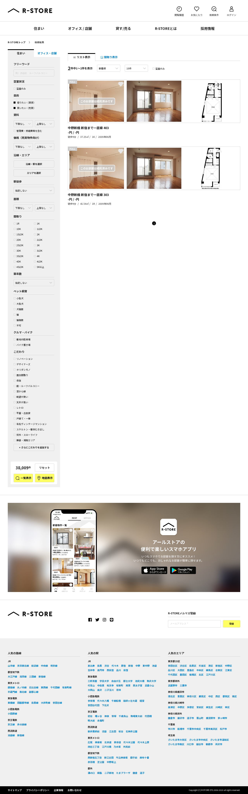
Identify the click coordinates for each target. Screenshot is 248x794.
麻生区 (209, 707)
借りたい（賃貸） (25, 102)
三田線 (32, 676)
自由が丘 (116, 681)
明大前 (91, 720)
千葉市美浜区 (210, 728)
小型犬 (18, 298)
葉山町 (199, 718)
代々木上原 (143, 742)
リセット (44, 467)
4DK (17, 261)
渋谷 (106, 665)
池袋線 (11, 735)
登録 (231, 624)
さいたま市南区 (176, 744)
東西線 (44, 687)
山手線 (11, 665)
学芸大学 (104, 681)
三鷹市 (183, 685)
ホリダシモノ (22, 369)
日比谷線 (33, 687)
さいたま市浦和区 (219, 739)
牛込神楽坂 (122, 757)
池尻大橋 (139, 681)
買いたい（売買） (25, 108)
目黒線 (34, 702)
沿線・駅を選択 (34, 164)
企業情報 (58, 790)
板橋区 (192, 674)
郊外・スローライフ (25, 434)
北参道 (107, 742)
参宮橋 (91, 700)
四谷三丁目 (93, 746)
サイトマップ (15, 790)
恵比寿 (91, 665)
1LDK (38, 228)
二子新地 (109, 772)
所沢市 (218, 744)
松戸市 (223, 728)
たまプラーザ (123, 772)
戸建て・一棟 (22, 418)
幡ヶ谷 (98, 716)
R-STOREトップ (16, 42)
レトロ (18, 407)
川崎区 (218, 707)
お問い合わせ (75, 790)
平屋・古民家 (22, 413)
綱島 (99, 772)
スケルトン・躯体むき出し (29, 429)
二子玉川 (109, 689)
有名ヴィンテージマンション (30, 423)
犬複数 (18, 309)
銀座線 (11, 687)
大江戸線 (12, 676)
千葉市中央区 (194, 728)
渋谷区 (183, 665)
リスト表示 (81, 57)
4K (37, 256)
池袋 (154, 665)
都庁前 (133, 757)
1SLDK (18, 234)
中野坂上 (111, 762)
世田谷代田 (93, 705)
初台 (90, 716)
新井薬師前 (93, 731)
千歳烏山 (123, 716)
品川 (118, 670)
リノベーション (23, 358)
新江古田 (109, 757)
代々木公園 (129, 742)
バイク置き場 (22, 344)
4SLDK (18, 266)
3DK (17, 250)
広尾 (90, 742)
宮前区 (199, 707)
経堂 (142, 700)
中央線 (44, 665)
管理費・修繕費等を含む (28, 130)
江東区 (228, 670)
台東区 (218, 670)
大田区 (180, 670)
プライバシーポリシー (37, 790)
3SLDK (18, 256)
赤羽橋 (91, 762)
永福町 (100, 720)
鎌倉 (135, 772)
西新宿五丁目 (95, 757)
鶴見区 (202, 696)
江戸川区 (210, 674)
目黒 (99, 665)
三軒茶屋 (92, 681)
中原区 (180, 707)
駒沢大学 (151, 681)
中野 (137, 665)
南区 (234, 696)
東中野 (146, 665)
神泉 (106, 716)
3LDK (38, 250)
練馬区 (209, 670)
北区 (201, 674)
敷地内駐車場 (22, 339)
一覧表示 (23, 478)
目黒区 (192, 665)
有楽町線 (66, 687)
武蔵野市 (172, 685)
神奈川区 (191, 696)
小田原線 (12, 713)
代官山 (91, 685)
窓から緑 (20, 391)
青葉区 (180, 696)
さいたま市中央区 (198, 739)
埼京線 (53, 665)
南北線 (23, 691)
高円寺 (100, 670)
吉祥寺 (91, 670)
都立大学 (128, 681)
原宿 (123, 665)
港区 (210, 665)
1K (37, 223)
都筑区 (226, 696)
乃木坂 (117, 746)
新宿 (130, 665)
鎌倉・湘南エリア (24, 440)
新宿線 (42, 676)
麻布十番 (144, 757)
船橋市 (180, 728)
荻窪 (125, 670)
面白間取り (21, 375)
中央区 (199, 670)
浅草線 (23, 676)
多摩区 (190, 707)
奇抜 (17, 380)
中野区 (228, 665)
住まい (39, 28)
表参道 (117, 742)
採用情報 (207, 28)
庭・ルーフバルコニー (27, 386)
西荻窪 (110, 670)
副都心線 (33, 691)
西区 (217, 696)
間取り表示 (109, 57)
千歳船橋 (116, 700)
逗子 (142, 772)
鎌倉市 (171, 718)
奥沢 (99, 689)
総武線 (34, 665)
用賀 (128, 685)
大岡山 (91, 689)
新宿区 (218, 665)
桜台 (121, 731)
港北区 (171, 696)
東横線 (11, 702)
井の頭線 (22, 724)
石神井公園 (131, 731)
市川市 (171, 728)
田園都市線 (23, 702)
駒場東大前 (136, 716)
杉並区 (202, 665)
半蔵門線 (12, 691)
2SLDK (18, 245)
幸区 (227, 707)
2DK (17, 239)
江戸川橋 (106, 746)
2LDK (38, 239)
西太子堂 (137, 685)
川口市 (190, 744)
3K (37, 245)
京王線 (11, 724)
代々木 (115, 665)
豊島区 (190, 670)
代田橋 (148, 716)
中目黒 (100, 685)
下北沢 (105, 705)
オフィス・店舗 (47, 53)
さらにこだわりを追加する (35, 447)
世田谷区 (172, 665)
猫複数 (18, 320)
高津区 (171, 707)
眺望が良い (21, 396)
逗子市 (190, 718)
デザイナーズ (22, 364)
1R (16, 223)
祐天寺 (110, 685)
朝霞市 (209, 744)
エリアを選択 (34, 172)
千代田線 (55, 687)
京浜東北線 (23, 665)
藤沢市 (180, 718)
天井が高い (21, 402)
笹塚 (114, 716)
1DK (17, 228)
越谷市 (199, 744)
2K (37, 234)
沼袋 (104, 731)
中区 (210, 696)
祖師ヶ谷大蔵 (130, 700)
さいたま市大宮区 (177, 739)
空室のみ (20, 88)
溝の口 (91, 772)
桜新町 (119, 685)
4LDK (38, 261)
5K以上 (39, 266)
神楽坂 (98, 742)
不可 (17, 325)
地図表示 (45, 478)
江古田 (112, 731)
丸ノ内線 (22, 687)
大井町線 (45, 702)
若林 (118, 689)
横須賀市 (210, 718)
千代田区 (172, 674)
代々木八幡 (103, 700)
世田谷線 (57, 702)
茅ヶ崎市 (222, 718)
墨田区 (183, 674)
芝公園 (100, 762)
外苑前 (126, 746)
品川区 (171, 670)
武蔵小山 (149, 685)
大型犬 (18, 303)
